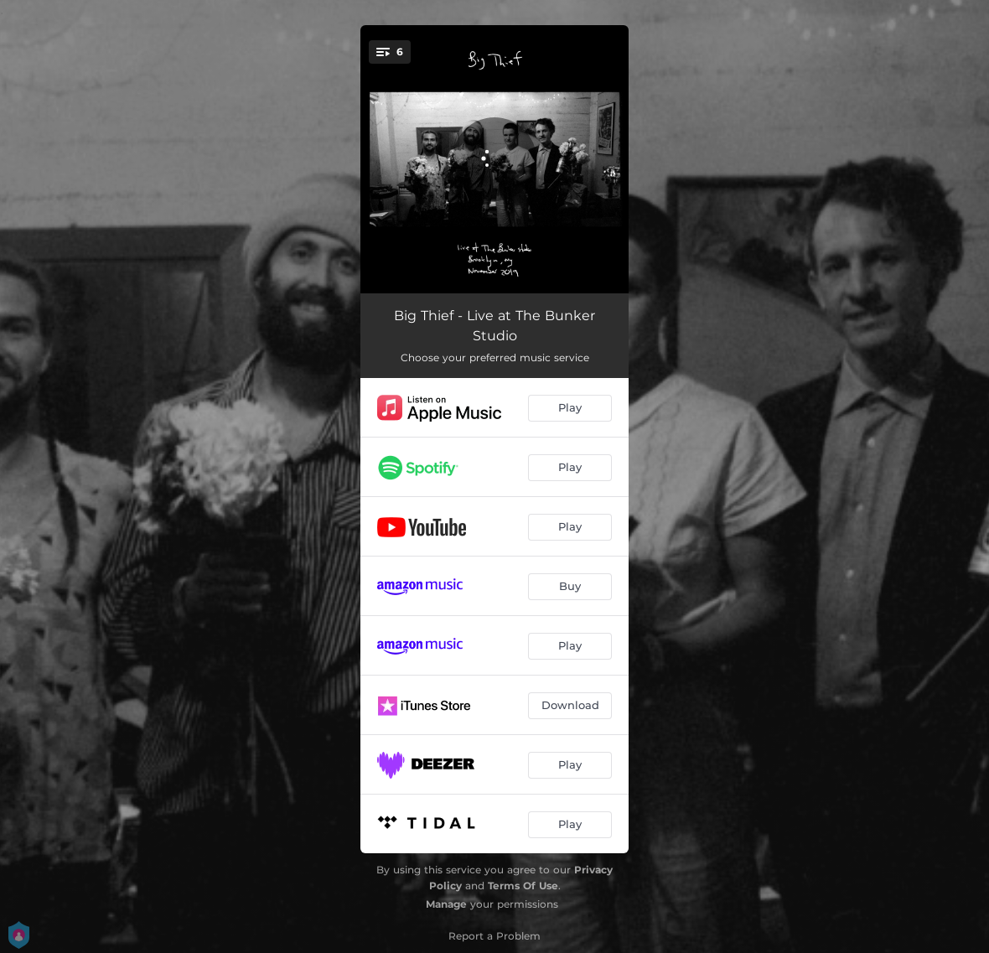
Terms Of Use (523, 885)
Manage (446, 904)
